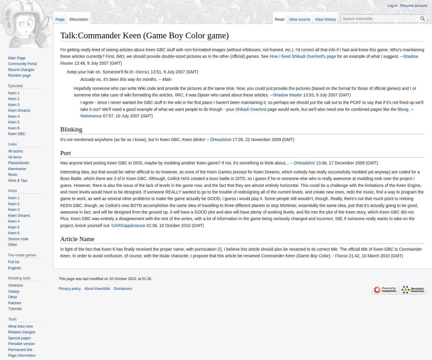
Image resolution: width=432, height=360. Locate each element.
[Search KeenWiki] (384, 18)
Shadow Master (287, 95)
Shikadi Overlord (250, 109)
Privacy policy (70, 289)
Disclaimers (123, 289)
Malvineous (91, 116)
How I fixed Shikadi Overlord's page (303, 56)
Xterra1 (143, 71)
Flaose (341, 255)
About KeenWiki (97, 289)
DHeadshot (220, 139)
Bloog (403, 109)
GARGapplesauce (128, 225)
